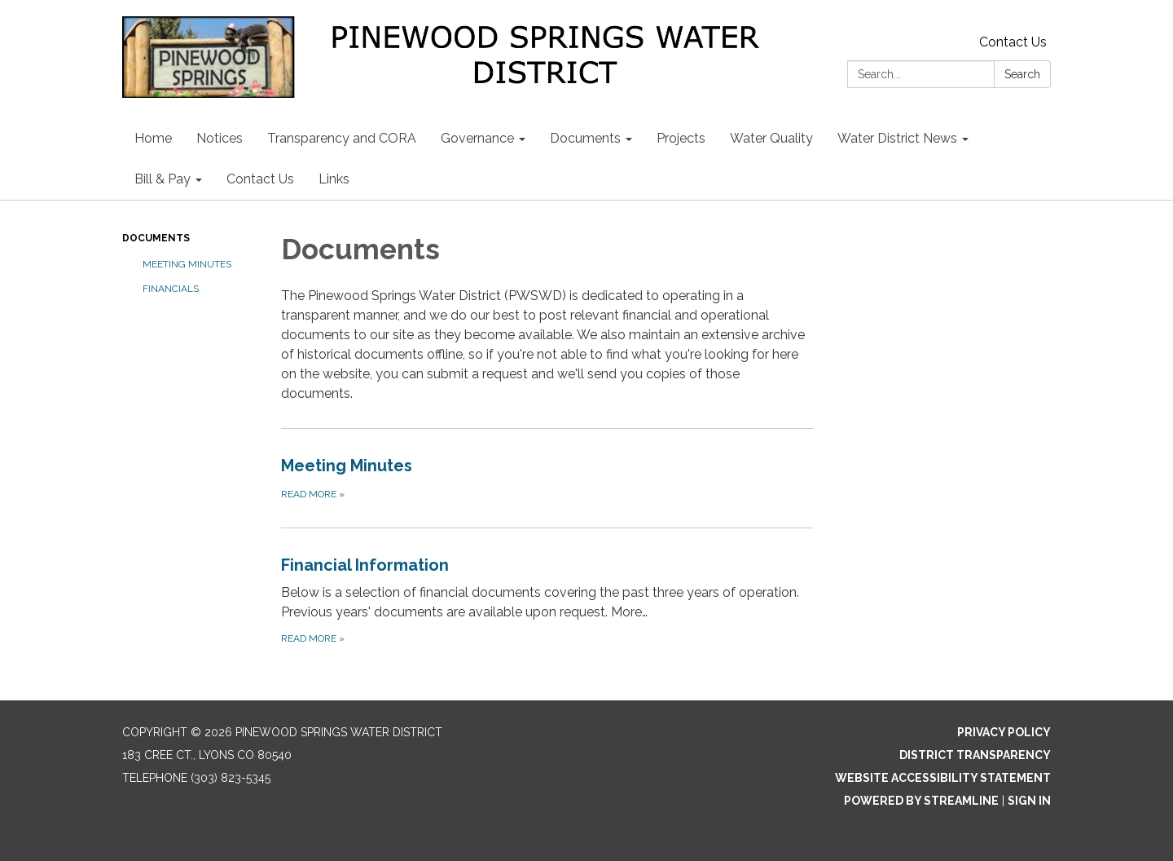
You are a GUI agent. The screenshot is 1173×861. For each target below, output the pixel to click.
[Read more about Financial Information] (547, 600)
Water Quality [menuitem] (771, 138)
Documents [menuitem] (585, 138)
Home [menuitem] (153, 138)
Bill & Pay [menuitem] (162, 179)
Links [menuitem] (334, 179)
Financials (171, 288)
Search (1022, 74)
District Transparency (975, 755)
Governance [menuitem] (477, 138)
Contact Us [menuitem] (260, 179)
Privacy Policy (1004, 732)
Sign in (1029, 800)
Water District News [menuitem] (897, 138)
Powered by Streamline (921, 800)
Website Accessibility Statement (943, 777)
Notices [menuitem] (219, 138)
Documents (156, 238)
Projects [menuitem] (681, 138)
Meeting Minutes (187, 264)
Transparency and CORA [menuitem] (341, 138)
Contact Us (1013, 42)
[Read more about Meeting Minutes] (547, 478)
